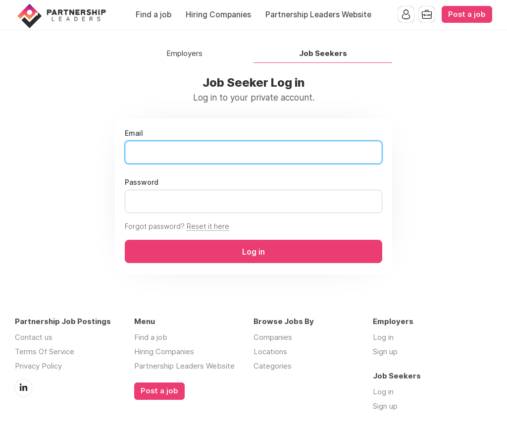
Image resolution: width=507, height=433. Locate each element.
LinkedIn (23, 387)
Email (134, 133)
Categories (273, 366)
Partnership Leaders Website (318, 14)
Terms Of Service (44, 351)
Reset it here (208, 226)
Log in (383, 337)
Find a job (153, 14)
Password (141, 182)
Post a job (467, 14)
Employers (184, 54)
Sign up (385, 351)
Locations (270, 351)
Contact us (33, 337)
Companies (273, 337)
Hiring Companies (218, 14)
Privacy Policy (38, 366)
